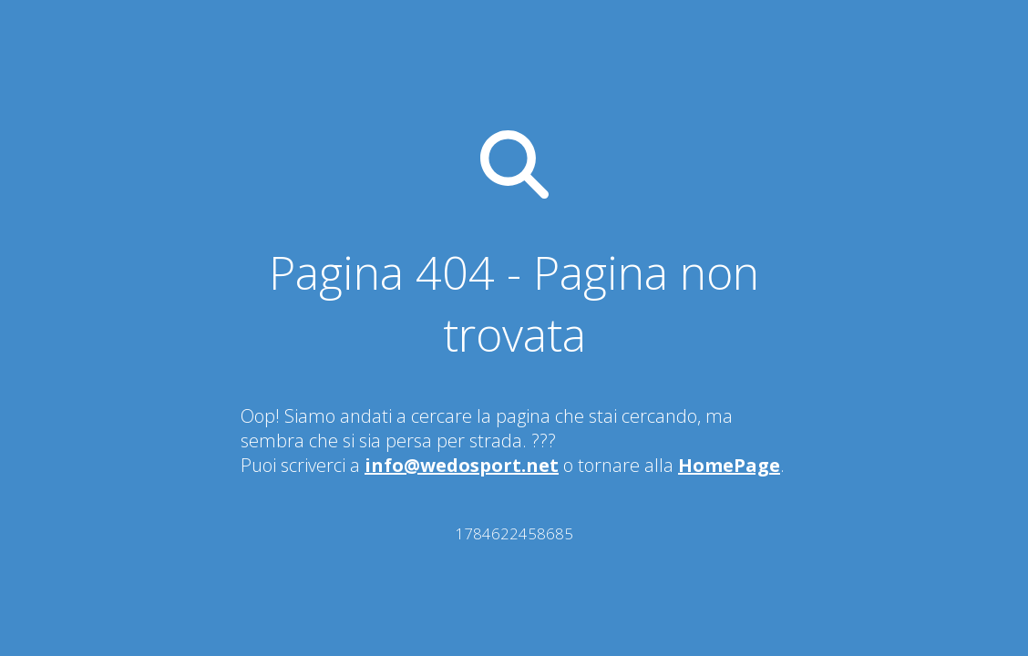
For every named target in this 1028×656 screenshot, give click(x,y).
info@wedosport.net (462, 465)
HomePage (729, 465)
